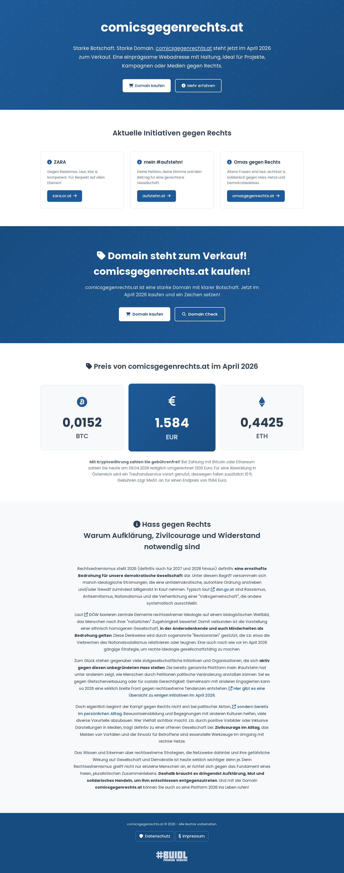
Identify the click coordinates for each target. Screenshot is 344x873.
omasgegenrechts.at (256, 196)
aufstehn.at (156, 196)
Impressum (192, 836)
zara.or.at (64, 196)
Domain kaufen (147, 85)
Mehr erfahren (198, 85)
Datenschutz (154, 836)
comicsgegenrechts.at (184, 48)
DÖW (91, 614)
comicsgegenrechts (172, 27)
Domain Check (200, 314)
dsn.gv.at (222, 589)
